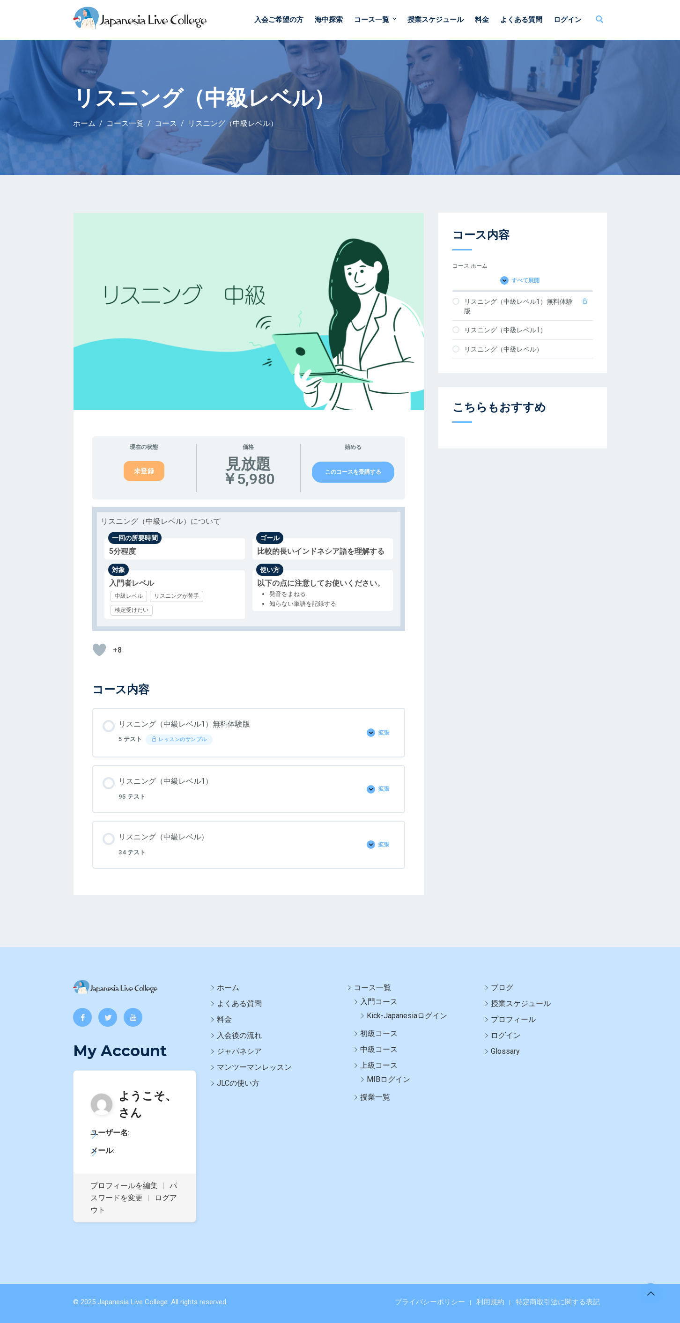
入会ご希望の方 (278, 19)
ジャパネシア (239, 1051)
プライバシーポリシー (430, 1302)
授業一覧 (375, 1097)
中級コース (379, 1049)
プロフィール (513, 1019)
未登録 (144, 471)
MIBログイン (388, 1079)
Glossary (505, 1051)
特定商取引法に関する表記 (558, 1302)
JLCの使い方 (238, 1083)
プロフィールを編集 (124, 1185)
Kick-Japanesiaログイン (407, 1015)
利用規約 (490, 1302)
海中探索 (329, 19)
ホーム (228, 987)
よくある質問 (521, 19)
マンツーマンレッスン (254, 1067)
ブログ (502, 987)
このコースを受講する (353, 472)
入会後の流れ (239, 1035)
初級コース (379, 1033)
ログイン (568, 19)
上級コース (379, 1065)
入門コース (379, 1001)
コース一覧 (376, 19)
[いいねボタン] (99, 650)
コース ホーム (470, 266)
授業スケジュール (435, 19)
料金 (482, 19)
